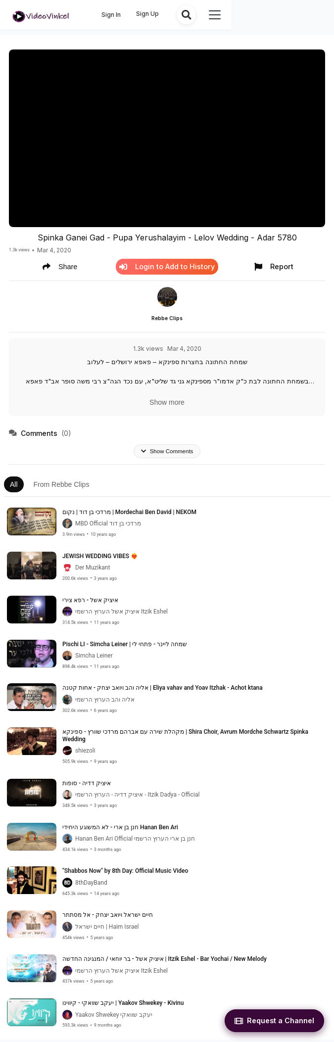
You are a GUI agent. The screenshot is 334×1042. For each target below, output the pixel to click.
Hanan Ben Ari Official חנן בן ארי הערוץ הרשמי (135, 841)
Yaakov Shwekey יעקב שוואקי (113, 1016)
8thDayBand (91, 885)
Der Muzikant (92, 570)
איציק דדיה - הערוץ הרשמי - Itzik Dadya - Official (137, 797)
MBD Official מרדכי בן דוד (108, 525)
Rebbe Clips (167, 319)
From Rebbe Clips (62, 487)
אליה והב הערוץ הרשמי (105, 702)
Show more (167, 403)
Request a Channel (274, 1020)
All (14, 487)
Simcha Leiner (94, 658)
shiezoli (85, 753)
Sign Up (247, 13)
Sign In (211, 14)
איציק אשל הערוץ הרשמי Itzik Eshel (121, 614)
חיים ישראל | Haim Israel (107, 929)
